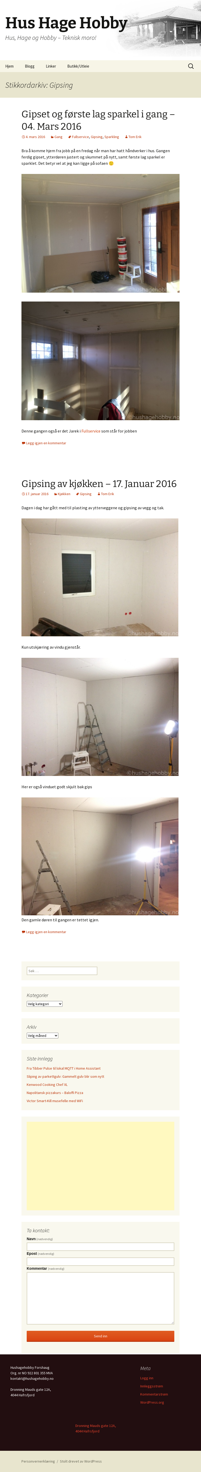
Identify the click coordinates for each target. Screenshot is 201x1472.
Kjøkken (64, 493)
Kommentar (45, 1268)
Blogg (30, 66)
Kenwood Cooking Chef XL (47, 1084)
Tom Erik (135, 136)
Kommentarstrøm (154, 1394)
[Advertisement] (100, 1166)
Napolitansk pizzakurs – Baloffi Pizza (55, 1092)
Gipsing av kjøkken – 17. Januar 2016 (99, 484)
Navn (40, 1239)
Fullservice (80, 136)
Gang (58, 136)
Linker (51, 66)
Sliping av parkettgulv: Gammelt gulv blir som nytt (65, 1076)
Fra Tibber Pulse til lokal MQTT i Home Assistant (63, 1068)
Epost (40, 1253)
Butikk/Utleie (78, 66)
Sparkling (111, 136)
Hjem (9, 66)
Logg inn (146, 1378)
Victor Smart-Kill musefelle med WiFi (55, 1100)
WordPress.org (152, 1402)
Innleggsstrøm (151, 1386)
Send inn (100, 1336)
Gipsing (97, 136)
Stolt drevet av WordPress (81, 1461)
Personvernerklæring (38, 1461)
